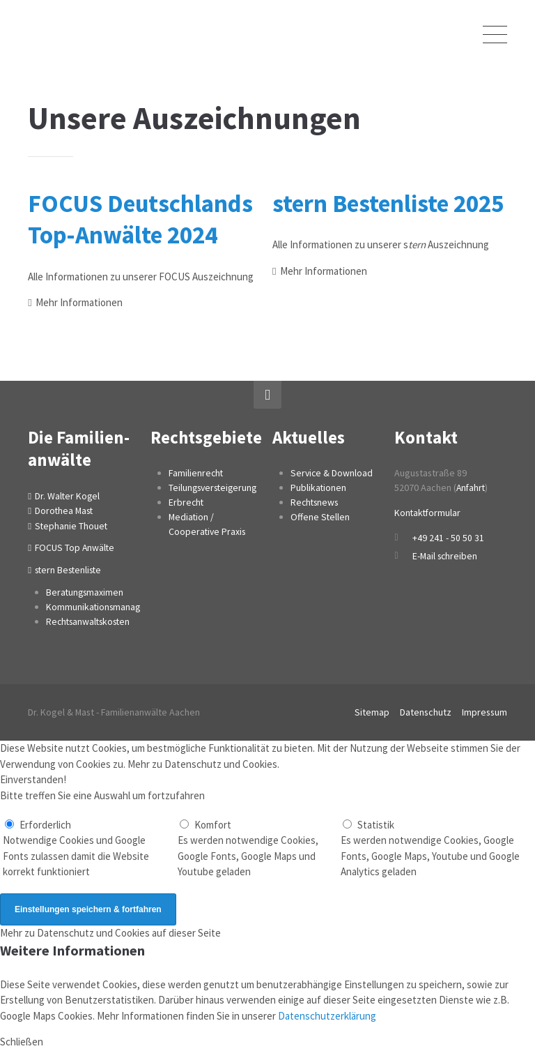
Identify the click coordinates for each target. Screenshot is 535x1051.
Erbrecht (187, 502)
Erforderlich (46, 825)
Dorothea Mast (65, 510)
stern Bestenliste (70, 570)
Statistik (375, 825)
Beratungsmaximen (85, 593)
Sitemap (372, 713)
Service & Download (332, 473)
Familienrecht (196, 473)
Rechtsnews (315, 502)
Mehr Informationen (79, 302)
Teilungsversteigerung (215, 487)
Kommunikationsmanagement (107, 607)
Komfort (212, 825)
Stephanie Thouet (72, 526)
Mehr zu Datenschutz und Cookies (202, 764)
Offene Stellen (320, 517)
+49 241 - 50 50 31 (448, 537)
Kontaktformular (428, 512)
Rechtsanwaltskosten (90, 622)
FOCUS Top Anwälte (75, 548)
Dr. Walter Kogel (68, 496)
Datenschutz (425, 713)
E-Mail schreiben (445, 556)
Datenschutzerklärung (327, 1016)
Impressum (484, 713)
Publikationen (318, 487)
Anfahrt (471, 487)
